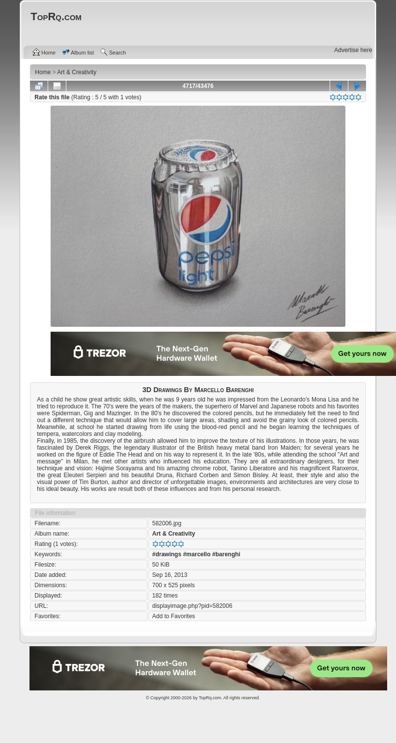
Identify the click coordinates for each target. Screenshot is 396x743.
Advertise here (353, 50)
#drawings (166, 554)
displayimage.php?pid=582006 (192, 605)
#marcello (196, 554)
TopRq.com (209, 697)
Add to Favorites (173, 616)
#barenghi (226, 554)
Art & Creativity (173, 533)
